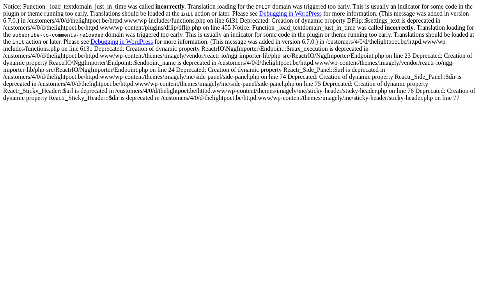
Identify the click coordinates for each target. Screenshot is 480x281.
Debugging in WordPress (290, 13)
